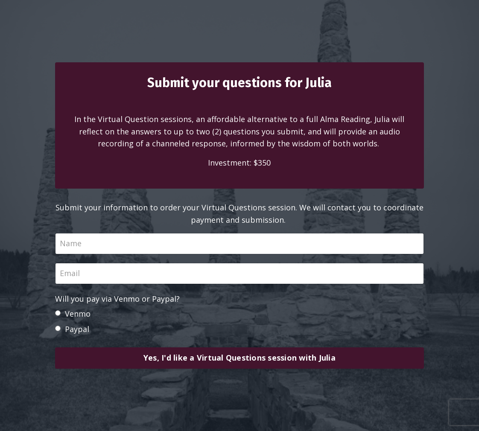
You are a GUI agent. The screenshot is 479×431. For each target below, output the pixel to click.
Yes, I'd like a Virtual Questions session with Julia (239, 357)
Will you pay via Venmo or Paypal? (117, 299)
